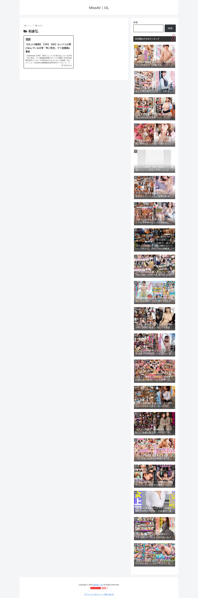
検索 (135, 22)
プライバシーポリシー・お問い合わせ (99, 594)
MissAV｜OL (98, 585)
